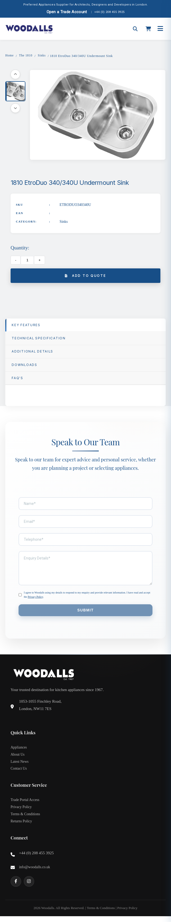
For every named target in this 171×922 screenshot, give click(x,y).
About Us (18, 758)
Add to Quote (85, 276)
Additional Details (33, 353)
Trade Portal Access (25, 805)
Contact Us (19, 773)
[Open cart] (148, 28)
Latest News (20, 765)
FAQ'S (18, 381)
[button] (15, 91)
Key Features (26, 326)
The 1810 (26, 55)
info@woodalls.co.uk (35, 873)
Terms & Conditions (26, 819)
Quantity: (20, 248)
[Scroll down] (15, 108)
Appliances (19, 751)
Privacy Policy (35, 599)
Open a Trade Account (67, 11)
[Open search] (135, 29)
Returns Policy (22, 827)
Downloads (25, 367)
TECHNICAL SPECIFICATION (39, 339)
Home (9, 55)
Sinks (42, 55)
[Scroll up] (15, 74)
